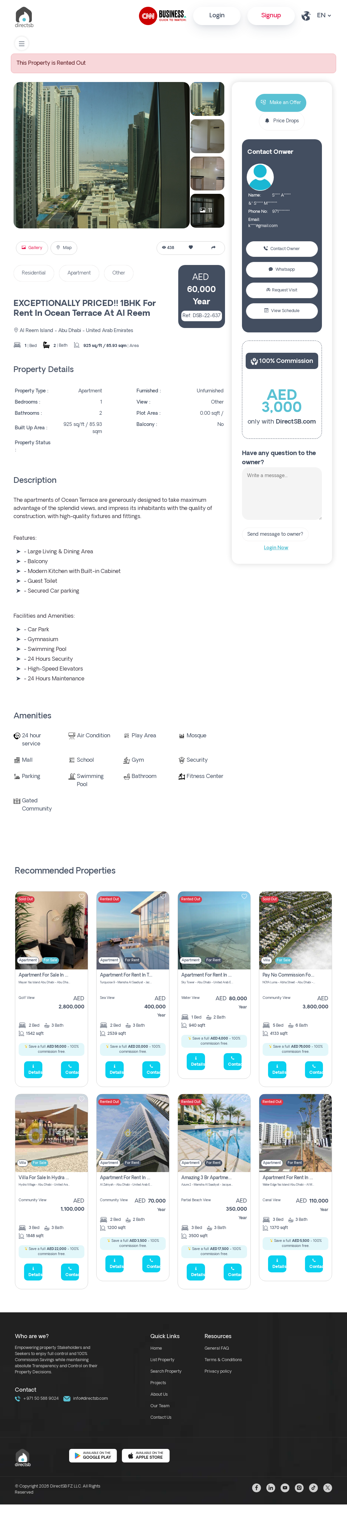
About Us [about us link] (159, 1395)
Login (217, 16)
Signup (271, 16)
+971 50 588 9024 (37, 1399)
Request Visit (281, 290)
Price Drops (282, 121)
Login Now (276, 548)
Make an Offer (281, 102)
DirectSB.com (296, 422)
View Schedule (282, 311)
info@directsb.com (85, 1399)
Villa (266, 960)
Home (156, 1349)
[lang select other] (324, 15)
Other (119, 273)
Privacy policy (218, 1372)
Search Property (166, 1372)
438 (168, 248)
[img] (51, 930)
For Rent (132, 960)
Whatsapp (282, 270)
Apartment (79, 273)
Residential (34, 273)
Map (64, 248)
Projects (158, 1383)
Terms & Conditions (223, 1360)
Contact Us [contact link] (160, 1418)
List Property (162, 1360)
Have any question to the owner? (279, 458)
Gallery (32, 248)
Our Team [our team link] (159, 1406)
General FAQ (217, 1349)
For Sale (50, 960)
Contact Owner (282, 249)
